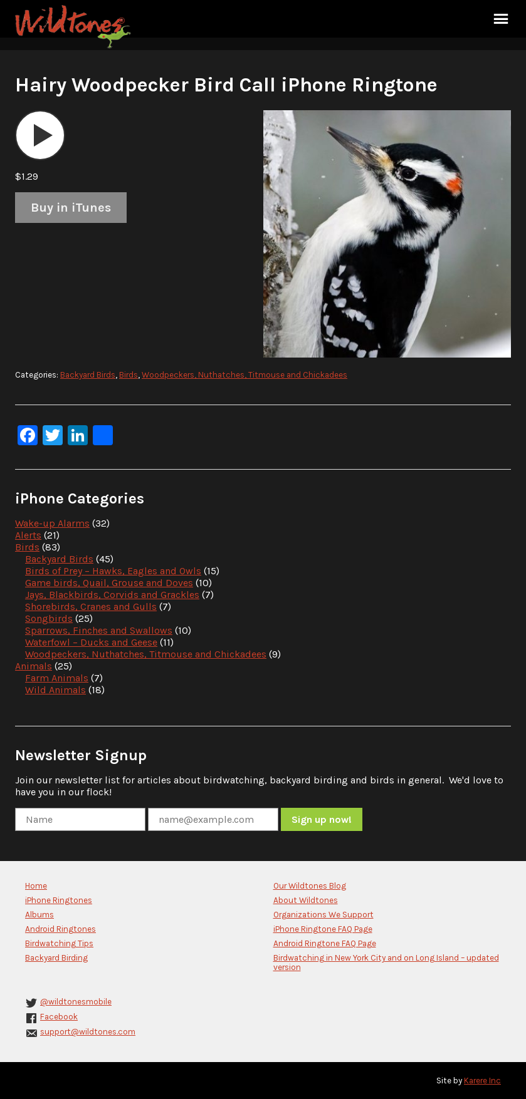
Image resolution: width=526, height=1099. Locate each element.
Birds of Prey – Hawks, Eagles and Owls (113, 571)
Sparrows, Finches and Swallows (98, 630)
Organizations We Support (323, 914)
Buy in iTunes (71, 207)
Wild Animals (55, 690)
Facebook (59, 1016)
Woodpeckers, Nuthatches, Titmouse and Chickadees (244, 374)
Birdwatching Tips (59, 943)
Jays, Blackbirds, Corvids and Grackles (112, 595)
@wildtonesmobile (76, 1001)
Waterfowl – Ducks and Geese (91, 642)
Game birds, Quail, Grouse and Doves (109, 583)
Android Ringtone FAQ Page (324, 943)
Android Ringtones (60, 929)
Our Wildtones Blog (309, 885)
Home (36, 885)
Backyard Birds (87, 374)
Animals (33, 666)
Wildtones (74, 27)
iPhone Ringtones (58, 900)
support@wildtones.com (87, 1031)
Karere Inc (482, 1080)
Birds (128, 374)
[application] (40, 135)
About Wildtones (305, 900)
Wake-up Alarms (52, 523)
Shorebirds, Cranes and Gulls (91, 606)
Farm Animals (56, 678)
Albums (39, 914)
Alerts (28, 535)
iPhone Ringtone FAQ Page (322, 929)
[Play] (40, 135)
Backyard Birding (56, 957)
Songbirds (49, 618)
